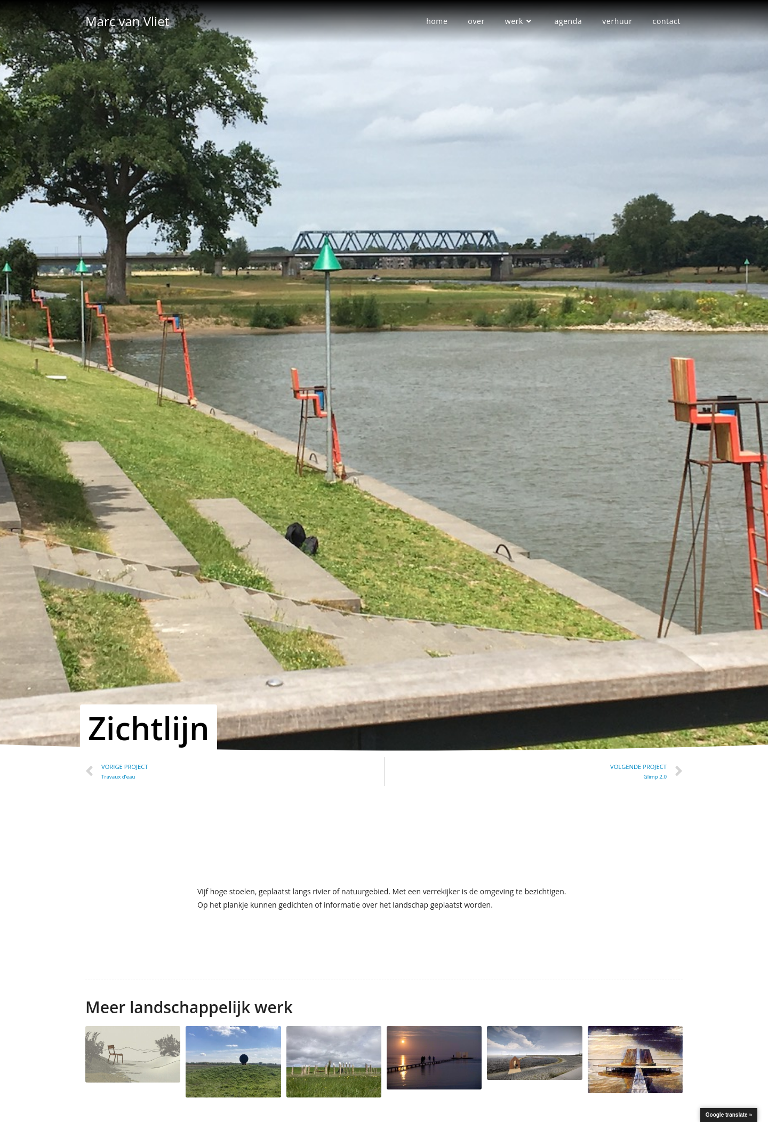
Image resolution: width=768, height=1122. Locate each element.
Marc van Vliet (127, 21)
